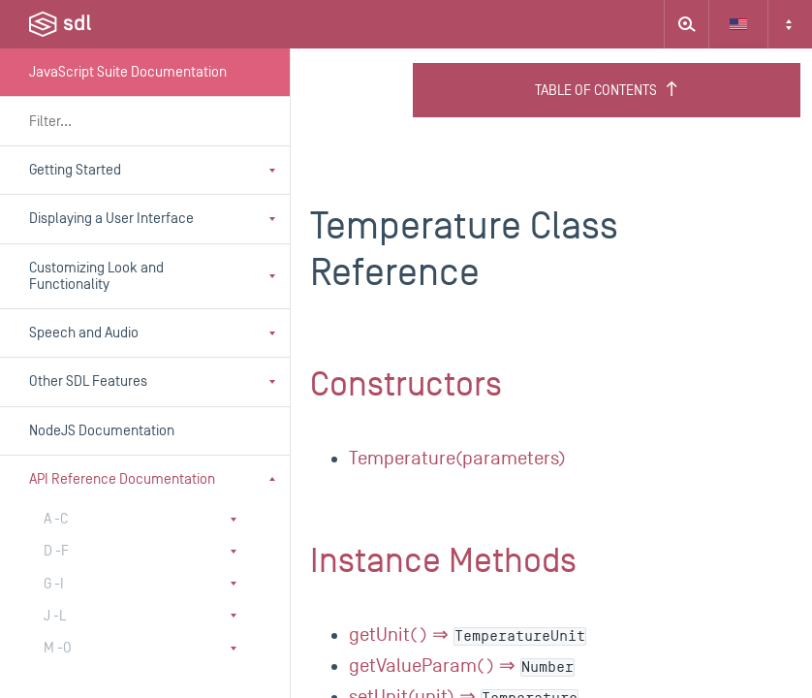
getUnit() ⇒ (467, 635)
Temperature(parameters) (457, 458)
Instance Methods (443, 561)
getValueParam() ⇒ (462, 666)
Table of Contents (607, 90)
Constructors (406, 384)
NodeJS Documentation (101, 431)
